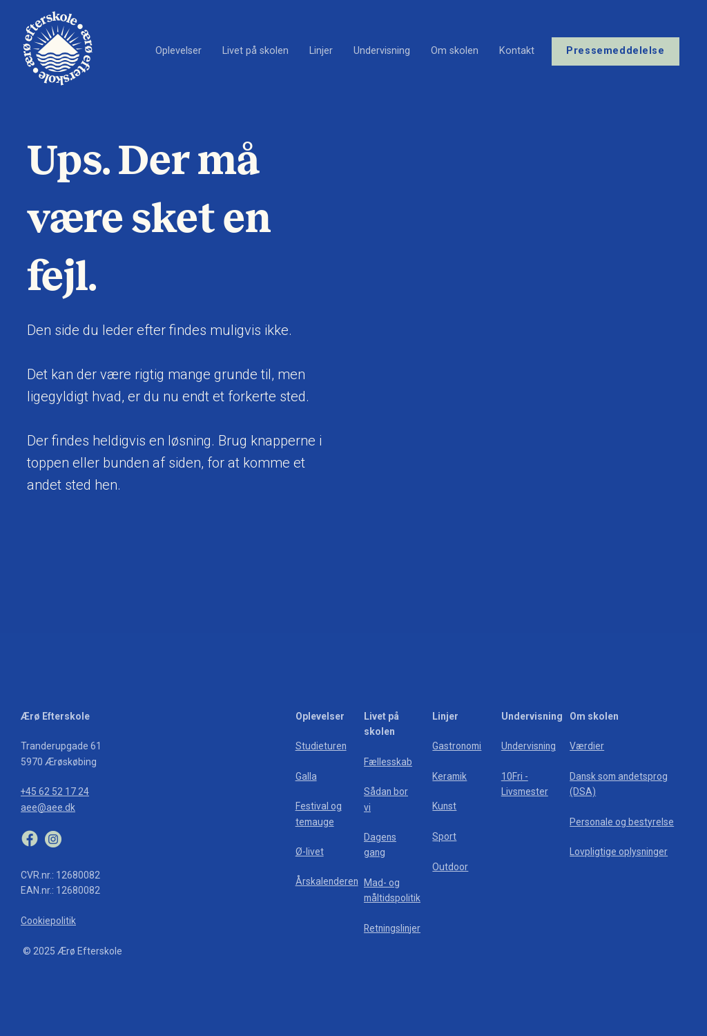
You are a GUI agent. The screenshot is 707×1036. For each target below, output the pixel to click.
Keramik (450, 776)
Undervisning (382, 48)
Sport (444, 836)
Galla (306, 776)
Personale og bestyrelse (622, 821)
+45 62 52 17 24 (55, 791)
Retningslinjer (393, 928)
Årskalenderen (328, 881)
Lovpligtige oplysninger (619, 851)
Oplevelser (178, 48)
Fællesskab (388, 761)
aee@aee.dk (48, 807)
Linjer (321, 48)
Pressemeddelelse (615, 48)
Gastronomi (457, 745)
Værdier (587, 745)
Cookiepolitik (48, 920)
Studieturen (321, 745)
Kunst (444, 806)
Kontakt (516, 48)
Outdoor (450, 866)
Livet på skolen (255, 48)
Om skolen (454, 48)
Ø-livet (310, 851)
